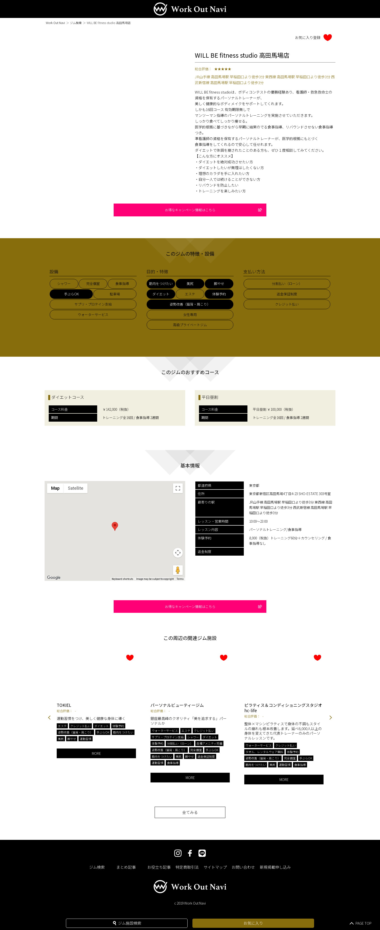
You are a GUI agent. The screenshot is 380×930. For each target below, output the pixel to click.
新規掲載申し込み (275, 867)
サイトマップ (215, 867)
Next (330, 718)
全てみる (190, 812)
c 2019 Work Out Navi (190, 903)
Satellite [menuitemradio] (75, 488)
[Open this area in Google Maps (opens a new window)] (54, 578)
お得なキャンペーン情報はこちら (213, 209)
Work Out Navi (55, 23)
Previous (49, 718)
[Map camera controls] (178, 553)
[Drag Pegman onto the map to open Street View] (178, 570)
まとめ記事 (126, 867)
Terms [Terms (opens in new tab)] (180, 579)
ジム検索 (76, 23)
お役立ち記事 (159, 867)
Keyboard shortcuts (122, 579)
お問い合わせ (243, 867)
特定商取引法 (187, 867)
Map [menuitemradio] (55, 488)
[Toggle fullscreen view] (178, 488)
